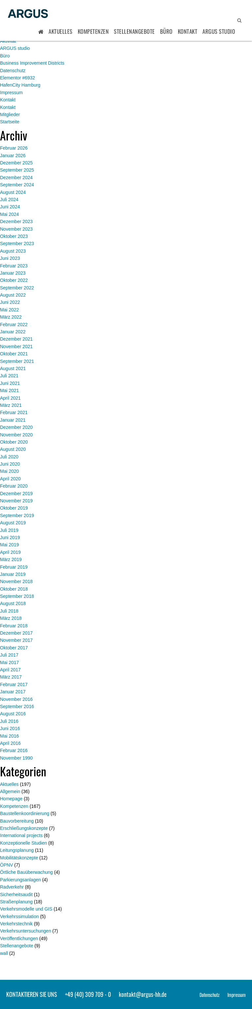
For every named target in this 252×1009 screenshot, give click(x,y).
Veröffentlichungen (19, 938)
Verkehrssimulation (19, 916)
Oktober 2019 (14, 508)
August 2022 (13, 295)
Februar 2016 (14, 750)
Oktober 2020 (14, 442)
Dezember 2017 (16, 633)
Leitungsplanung (17, 850)
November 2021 (16, 346)
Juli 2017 (9, 655)
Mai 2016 (9, 736)
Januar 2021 (13, 420)
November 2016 (16, 699)
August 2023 (13, 251)
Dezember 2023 (16, 221)
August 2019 (13, 522)
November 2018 (16, 581)
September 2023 (17, 243)
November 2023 (16, 229)
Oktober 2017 (14, 647)
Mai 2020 (9, 471)
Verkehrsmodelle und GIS (26, 909)
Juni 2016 (10, 728)
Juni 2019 (10, 537)
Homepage (11, 798)
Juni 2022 (10, 302)
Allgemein (10, 791)
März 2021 (11, 405)
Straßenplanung (16, 901)
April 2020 (10, 478)
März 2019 (11, 559)
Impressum (11, 92)
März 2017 (11, 677)
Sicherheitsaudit (16, 894)
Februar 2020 (14, 486)
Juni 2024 (10, 206)
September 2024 (17, 184)
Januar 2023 (13, 273)
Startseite (9, 121)
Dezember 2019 (16, 493)
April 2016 (10, 743)
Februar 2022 (14, 324)
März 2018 (11, 618)
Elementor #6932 (17, 77)
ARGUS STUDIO (218, 31)
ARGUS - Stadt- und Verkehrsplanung (28, 14)
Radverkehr (12, 887)
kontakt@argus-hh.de (143, 994)
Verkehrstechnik (16, 923)
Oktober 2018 (14, 589)
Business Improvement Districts (32, 63)
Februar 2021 (14, 412)
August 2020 (13, 449)
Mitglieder (10, 114)
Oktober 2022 (14, 280)
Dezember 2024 (16, 177)
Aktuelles (61, 31)
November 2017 (16, 640)
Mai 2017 (9, 662)
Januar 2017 (13, 691)
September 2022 (17, 287)
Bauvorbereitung (17, 821)
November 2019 (16, 500)
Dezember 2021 (16, 339)
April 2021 (10, 398)
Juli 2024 (9, 199)
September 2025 (17, 170)
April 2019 (10, 552)
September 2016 (17, 706)
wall (4, 953)
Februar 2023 (14, 265)
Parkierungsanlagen (20, 879)
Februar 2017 (14, 684)
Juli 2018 (9, 611)
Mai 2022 (9, 309)
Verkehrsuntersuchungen (25, 931)
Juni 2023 (10, 258)
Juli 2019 (9, 530)
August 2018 (13, 603)
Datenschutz (13, 70)
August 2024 (13, 192)
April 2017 (10, 669)
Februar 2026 (14, 148)
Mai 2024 (9, 214)
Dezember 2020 (16, 427)
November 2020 (16, 434)
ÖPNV (6, 865)
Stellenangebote (134, 31)
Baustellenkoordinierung (24, 813)
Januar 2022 (13, 331)
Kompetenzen (93, 31)
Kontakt (188, 31)
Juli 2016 (9, 721)
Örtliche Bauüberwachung (26, 872)
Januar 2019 (13, 574)
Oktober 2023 (14, 236)
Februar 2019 (14, 567)
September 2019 (17, 515)
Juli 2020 (9, 456)
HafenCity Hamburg (20, 85)
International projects (21, 835)
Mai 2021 (9, 390)
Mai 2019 (9, 544)
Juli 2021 (9, 375)
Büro (166, 31)
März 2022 (11, 317)
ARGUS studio (15, 48)
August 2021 (13, 368)
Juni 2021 (10, 383)
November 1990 (16, 758)
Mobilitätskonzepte (19, 857)
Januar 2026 (13, 155)
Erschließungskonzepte (24, 828)
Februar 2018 (14, 625)
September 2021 (17, 361)
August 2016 (13, 713)
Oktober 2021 (14, 353)
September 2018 (17, 596)
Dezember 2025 (16, 162)
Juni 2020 (10, 464)
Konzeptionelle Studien (23, 843)
